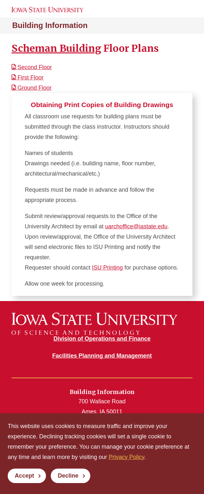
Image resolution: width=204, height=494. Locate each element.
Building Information (50, 25)
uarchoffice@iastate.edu (136, 226)
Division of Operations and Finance (101, 338)
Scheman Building (56, 48)
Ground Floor (32, 88)
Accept (24, 475)
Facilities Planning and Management (102, 355)
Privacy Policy (126, 457)
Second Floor (32, 67)
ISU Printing (107, 267)
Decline (68, 475)
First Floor (28, 77)
